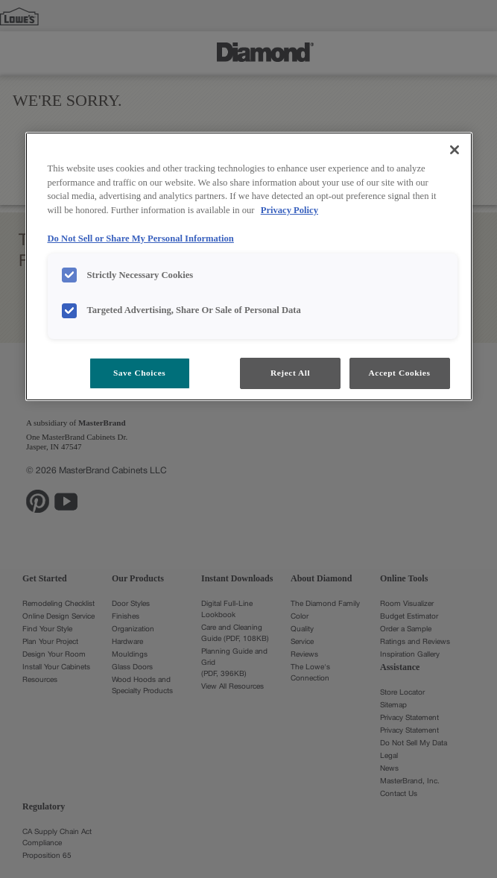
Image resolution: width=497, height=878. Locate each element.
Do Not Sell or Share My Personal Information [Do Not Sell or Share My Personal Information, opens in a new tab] (141, 238)
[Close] (454, 149)
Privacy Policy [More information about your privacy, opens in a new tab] (289, 210)
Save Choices (139, 372)
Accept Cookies (400, 372)
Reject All (290, 372)
